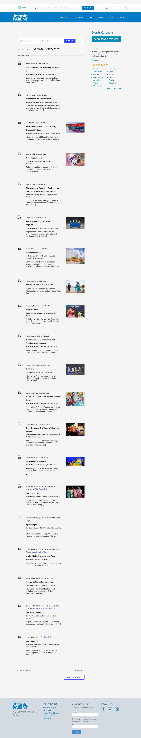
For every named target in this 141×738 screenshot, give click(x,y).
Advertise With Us (49, 707)
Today (28, 49)
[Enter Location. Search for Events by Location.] (52, 41)
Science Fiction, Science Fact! (38, 99)
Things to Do (64, 17)
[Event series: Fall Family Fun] (46, 637)
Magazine (36, 8)
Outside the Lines (33, 253)
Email (74, 724)
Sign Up (87, 8)
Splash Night (31, 525)
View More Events (106, 39)
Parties (111, 17)
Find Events (70, 41)
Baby (101, 17)
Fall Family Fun (32, 641)
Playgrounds (98, 77)
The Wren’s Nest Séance (36, 613)
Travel (91, 17)
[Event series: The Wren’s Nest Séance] (44, 609)
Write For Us (47, 710)
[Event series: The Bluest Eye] (40, 489)
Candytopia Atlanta (34, 158)
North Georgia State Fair (36, 461)
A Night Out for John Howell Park (40, 582)
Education (79, 17)
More (122, 17)
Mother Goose (32, 310)
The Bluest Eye (32, 493)
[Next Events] (22, 49)
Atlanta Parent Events (51, 713)
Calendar (64, 8)
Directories (47, 8)
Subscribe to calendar (73, 677)
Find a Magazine (49, 716)
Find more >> (97, 60)
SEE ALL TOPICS (114, 88)
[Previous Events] (18, 49)
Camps (56, 8)
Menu (22, 7)
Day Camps (97, 86)
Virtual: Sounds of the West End (39, 285)
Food (111, 72)
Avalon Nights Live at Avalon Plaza (40, 556)
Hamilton (30, 369)
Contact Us (47, 719)
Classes (96, 74)
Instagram (75, 712)
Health (111, 77)
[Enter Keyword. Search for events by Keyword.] (29, 41)
